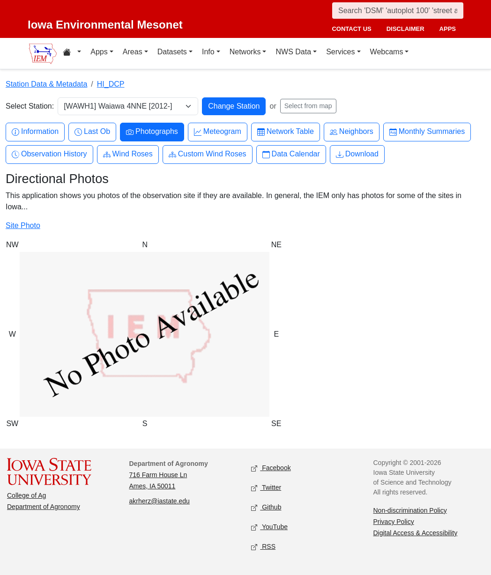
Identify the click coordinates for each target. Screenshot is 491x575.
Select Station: (30, 106)
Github (266, 508)
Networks (245, 52)
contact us (351, 28)
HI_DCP (111, 84)
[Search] (397, 10)
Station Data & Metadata (46, 84)
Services (340, 52)
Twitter (266, 488)
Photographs (152, 131)
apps (447, 28)
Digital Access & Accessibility (415, 533)
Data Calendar (291, 154)
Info (208, 52)
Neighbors (351, 131)
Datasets (172, 52)
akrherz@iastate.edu (159, 501)
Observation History (49, 154)
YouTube (269, 527)
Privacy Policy (393, 521)
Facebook (271, 468)
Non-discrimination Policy (410, 510)
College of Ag (26, 495)
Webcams (386, 52)
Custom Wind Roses (207, 154)
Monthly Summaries (427, 131)
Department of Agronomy (43, 506)
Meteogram (217, 131)
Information (35, 131)
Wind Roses (128, 154)
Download (357, 154)
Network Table (285, 131)
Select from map (308, 106)
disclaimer (405, 28)
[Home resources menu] (72, 53)
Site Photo (23, 225)
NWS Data (293, 52)
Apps (98, 52)
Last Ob (92, 131)
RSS (263, 547)
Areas (132, 52)
